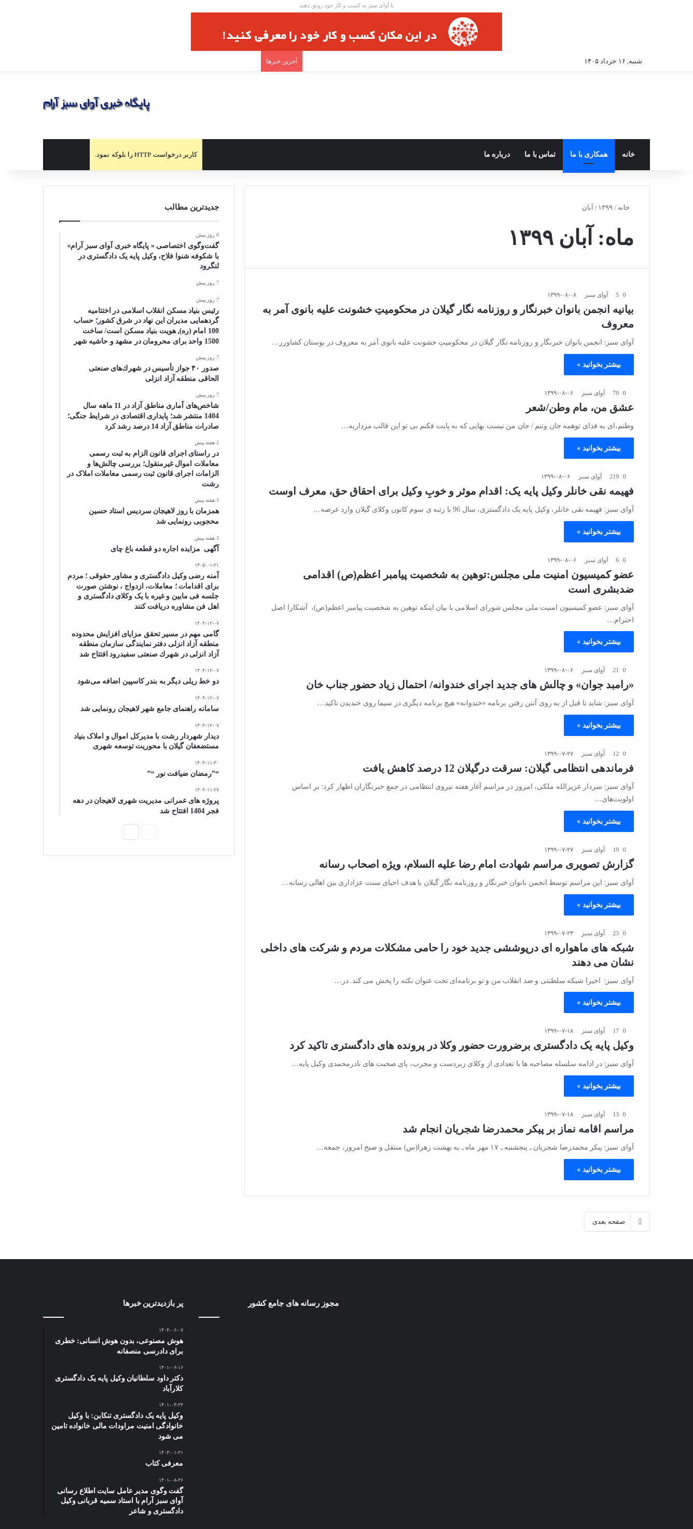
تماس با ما (540, 154)
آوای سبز (596, 294)
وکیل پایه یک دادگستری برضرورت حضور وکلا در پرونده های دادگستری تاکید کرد (461, 1045)
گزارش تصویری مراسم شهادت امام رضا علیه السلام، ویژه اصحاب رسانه (476, 864)
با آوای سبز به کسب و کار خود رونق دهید (346, 5)
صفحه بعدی (617, 1221)
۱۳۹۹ (605, 207)
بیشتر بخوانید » (599, 364)
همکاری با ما (588, 154)
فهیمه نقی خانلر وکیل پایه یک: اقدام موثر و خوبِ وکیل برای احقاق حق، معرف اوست (451, 491)
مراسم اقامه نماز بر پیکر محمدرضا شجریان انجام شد (518, 1129)
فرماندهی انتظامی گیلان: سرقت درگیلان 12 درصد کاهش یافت (498, 768)
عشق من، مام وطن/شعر (580, 407)
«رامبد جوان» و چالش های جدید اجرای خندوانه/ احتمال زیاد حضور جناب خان (470, 684)
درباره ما (497, 154)
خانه (628, 154)
